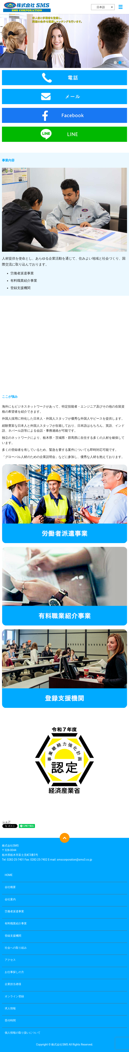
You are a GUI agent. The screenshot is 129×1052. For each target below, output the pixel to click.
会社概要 (10, 887)
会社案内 (10, 899)
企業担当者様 (13, 984)
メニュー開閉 (121, 7)
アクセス (10, 959)
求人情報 (10, 1008)
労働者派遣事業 (14, 911)
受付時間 (10, 1020)
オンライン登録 (14, 996)
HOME (9, 875)
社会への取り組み (16, 947)
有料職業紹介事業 (16, 923)
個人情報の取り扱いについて (22, 1032)
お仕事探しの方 (14, 972)
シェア (6, 821)
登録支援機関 (13, 935)
